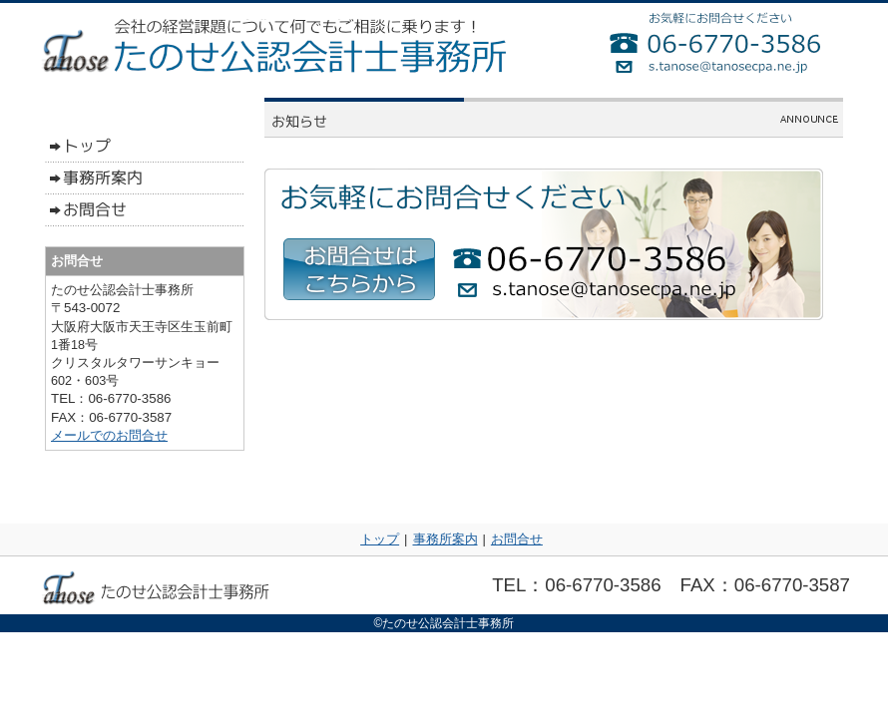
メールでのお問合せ (109, 435)
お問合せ (517, 539)
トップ (379, 539)
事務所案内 (445, 539)
